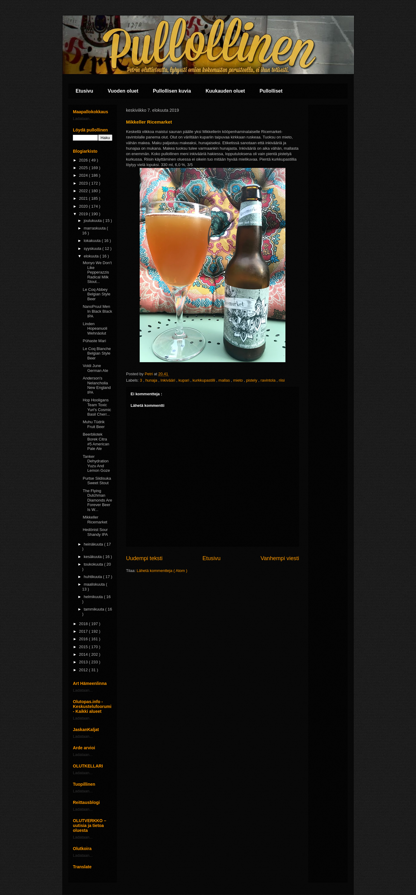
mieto (238, 380)
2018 (84, 623)
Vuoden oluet (123, 91)
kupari (184, 380)
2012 (84, 670)
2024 (84, 175)
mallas (224, 380)
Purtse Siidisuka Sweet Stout (97, 480)
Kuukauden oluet (225, 91)
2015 (84, 647)
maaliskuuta (95, 584)
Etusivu (84, 91)
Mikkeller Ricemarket (95, 519)
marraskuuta (95, 228)
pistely (252, 380)
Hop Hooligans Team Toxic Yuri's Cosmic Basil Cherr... (97, 407)
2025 (84, 167)
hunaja (152, 380)
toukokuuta (94, 564)
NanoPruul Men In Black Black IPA (97, 311)
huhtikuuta (93, 576)
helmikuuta (94, 596)
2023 (84, 183)
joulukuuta (93, 220)
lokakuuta (93, 240)
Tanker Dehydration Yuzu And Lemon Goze (96, 463)
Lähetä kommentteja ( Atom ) (162, 570)
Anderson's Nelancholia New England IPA (97, 385)
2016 (84, 639)
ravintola (269, 380)
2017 (84, 631)
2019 (84, 214)
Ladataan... (83, 118)
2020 (84, 206)
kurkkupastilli (204, 380)
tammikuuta (94, 609)
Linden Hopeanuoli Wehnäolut (95, 328)
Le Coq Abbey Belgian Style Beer (96, 294)
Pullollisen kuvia (172, 91)
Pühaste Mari (94, 341)
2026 (84, 160)
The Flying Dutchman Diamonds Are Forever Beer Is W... (97, 500)
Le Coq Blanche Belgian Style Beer (97, 353)
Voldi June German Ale (95, 368)
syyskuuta (93, 248)
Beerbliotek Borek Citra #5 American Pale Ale (96, 441)
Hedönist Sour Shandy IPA (95, 532)
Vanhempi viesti (280, 558)
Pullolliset (271, 91)
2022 (84, 191)
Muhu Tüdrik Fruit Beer (93, 424)
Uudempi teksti (144, 558)
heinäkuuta (94, 544)
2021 (84, 198)
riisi (282, 380)
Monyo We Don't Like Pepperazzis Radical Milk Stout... (97, 272)
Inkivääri (168, 380)
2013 (84, 662)
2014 (84, 654)
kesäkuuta (93, 556)
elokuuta (92, 256)
